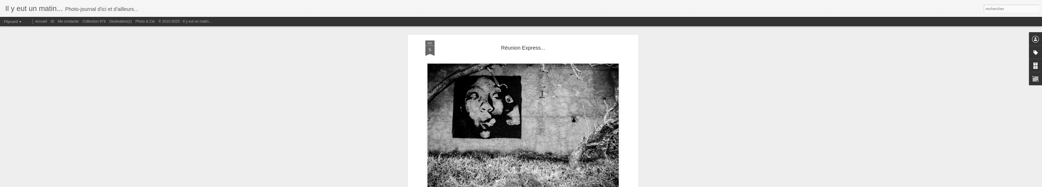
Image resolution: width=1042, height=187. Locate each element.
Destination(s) (120, 21)
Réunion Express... (523, 48)
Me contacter (68, 21)
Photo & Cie (145, 21)
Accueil (41, 21)
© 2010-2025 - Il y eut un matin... (185, 21)
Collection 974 (94, 21)
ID (52, 21)
